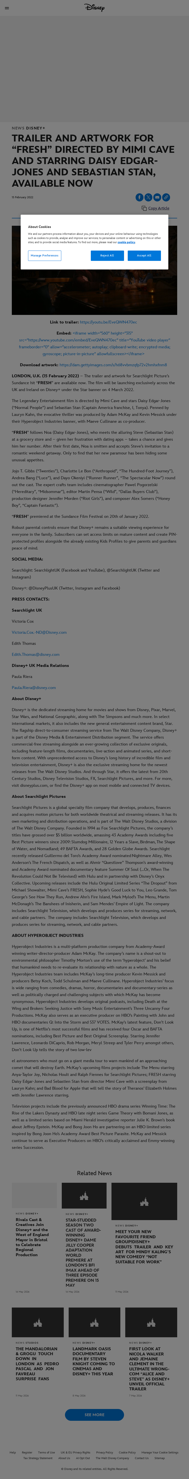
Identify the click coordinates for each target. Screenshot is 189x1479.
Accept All (144, 255)
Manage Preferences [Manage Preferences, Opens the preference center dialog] (44, 255)
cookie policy (126, 242)
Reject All (107, 255)
